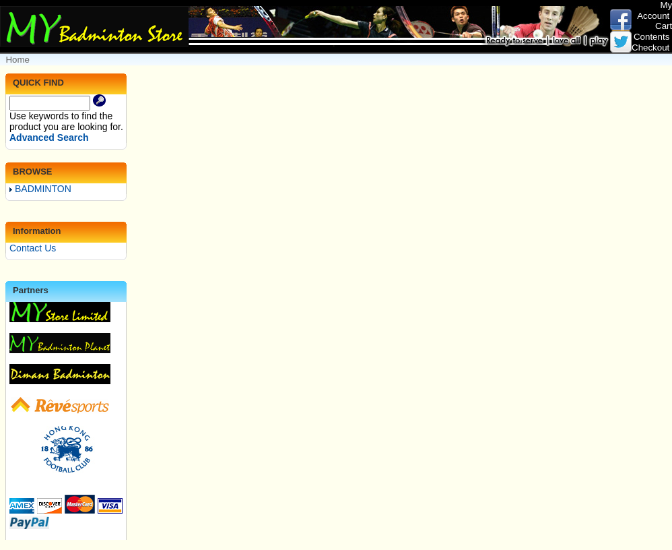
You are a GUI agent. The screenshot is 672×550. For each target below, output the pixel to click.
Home (17, 60)
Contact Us (32, 248)
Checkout (650, 47)
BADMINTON (40, 188)
